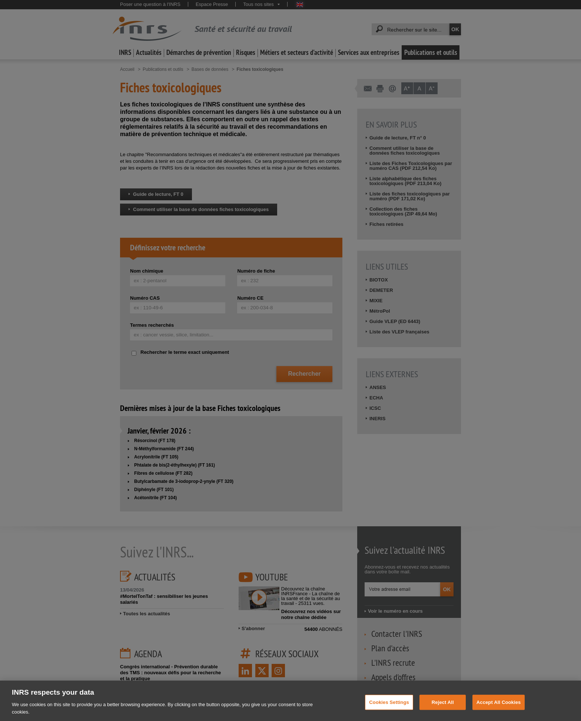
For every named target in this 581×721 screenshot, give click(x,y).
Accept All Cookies (499, 706)
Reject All (443, 706)
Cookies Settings (389, 706)
